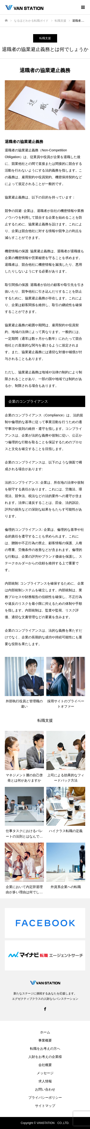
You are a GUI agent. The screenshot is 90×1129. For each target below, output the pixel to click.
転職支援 (45, 38)
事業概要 (45, 1040)
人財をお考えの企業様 (45, 1057)
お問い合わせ (45, 1089)
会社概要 (45, 1065)
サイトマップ (45, 1106)
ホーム (45, 1032)
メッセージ (45, 1073)
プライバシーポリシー (45, 1097)
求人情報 (45, 1081)
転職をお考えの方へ (45, 1048)
